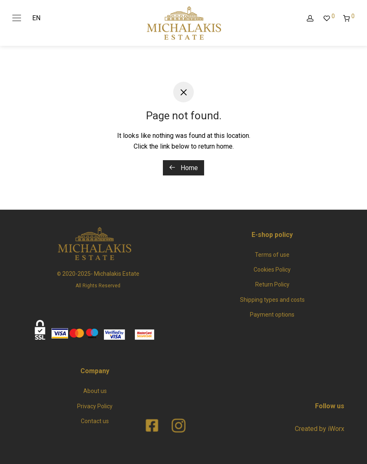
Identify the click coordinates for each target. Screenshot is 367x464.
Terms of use (272, 254)
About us (95, 391)
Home (183, 168)
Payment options (272, 314)
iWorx (336, 429)
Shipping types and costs (272, 299)
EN (36, 18)
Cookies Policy (272, 269)
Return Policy (272, 284)
